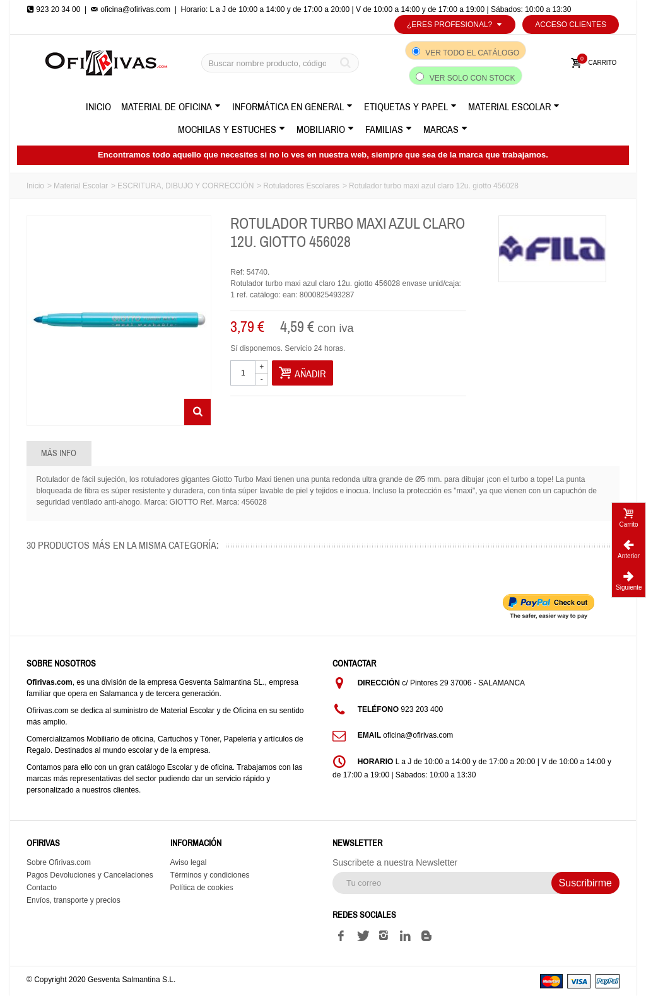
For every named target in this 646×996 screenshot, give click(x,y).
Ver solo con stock (472, 78)
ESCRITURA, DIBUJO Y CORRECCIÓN (185, 185)
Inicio (98, 107)
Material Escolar (514, 107)
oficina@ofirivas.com (130, 9)
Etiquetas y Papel (410, 107)
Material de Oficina (171, 107)
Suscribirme (585, 883)
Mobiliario (325, 129)
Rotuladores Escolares (301, 185)
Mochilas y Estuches (231, 129)
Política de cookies (201, 887)
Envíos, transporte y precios (73, 900)
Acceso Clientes (570, 24)
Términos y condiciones (210, 875)
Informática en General (292, 107)
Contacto (41, 887)
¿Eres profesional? (455, 24)
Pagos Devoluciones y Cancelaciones (89, 875)
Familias (388, 129)
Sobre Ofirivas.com (58, 862)
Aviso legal (188, 862)
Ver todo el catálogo (472, 53)
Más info (58, 453)
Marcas (445, 129)
